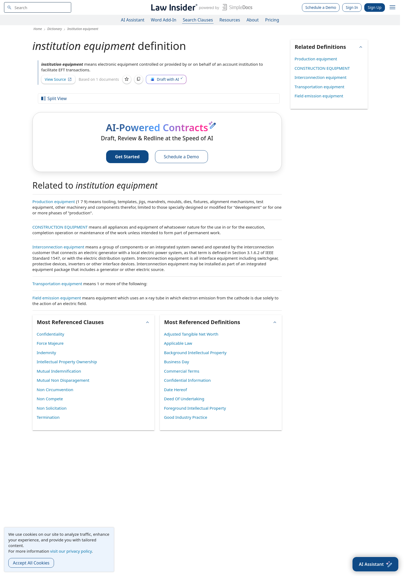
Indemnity (46, 352)
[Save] (126, 79)
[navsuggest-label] (37, 7)
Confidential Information (187, 380)
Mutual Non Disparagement (63, 380)
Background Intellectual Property (195, 352)
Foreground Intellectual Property (195, 408)
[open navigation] (392, 7)
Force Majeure (50, 343)
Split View (54, 98)
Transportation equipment (57, 283)
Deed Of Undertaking (184, 398)
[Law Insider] (200, 7)
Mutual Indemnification (59, 371)
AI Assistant (133, 20)
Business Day (176, 361)
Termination (48, 417)
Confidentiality (50, 334)
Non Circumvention (55, 389)
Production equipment (54, 201)
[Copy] (138, 79)
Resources (229, 20)
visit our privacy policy (71, 551)
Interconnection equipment (58, 247)
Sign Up (374, 7)
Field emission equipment (57, 297)
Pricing (272, 20)
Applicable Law (178, 343)
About (253, 20)
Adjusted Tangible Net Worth (191, 334)
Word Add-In (163, 20)
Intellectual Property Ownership (67, 361)
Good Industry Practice (185, 417)
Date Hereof (175, 389)
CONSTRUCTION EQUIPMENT (60, 227)
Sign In (352, 7)
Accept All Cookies (31, 563)
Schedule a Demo (320, 7)
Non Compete (50, 398)
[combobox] (37, 7)
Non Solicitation (52, 408)
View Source (58, 79)
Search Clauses (198, 20)
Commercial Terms (181, 371)
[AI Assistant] (375, 564)
